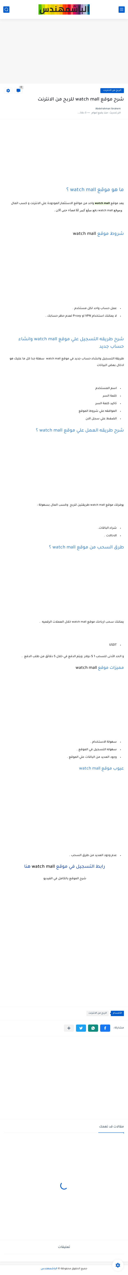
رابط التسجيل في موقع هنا (64, 867)
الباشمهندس (49, 1268)
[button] (105, 1028)
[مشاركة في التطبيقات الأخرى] (69, 1028)
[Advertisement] (64, 52)
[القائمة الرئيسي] (122, 9)
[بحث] (6, 9)
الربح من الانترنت (112, 90)
